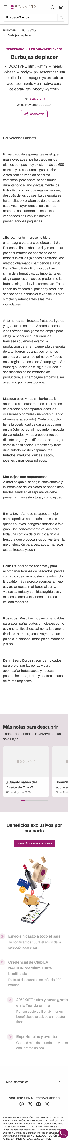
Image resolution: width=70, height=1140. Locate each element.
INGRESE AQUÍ (38, 1135)
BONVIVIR (9, 30)
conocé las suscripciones (34, 843)
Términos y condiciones (49, 1129)
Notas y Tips (29, 30)
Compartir (34, 114)
